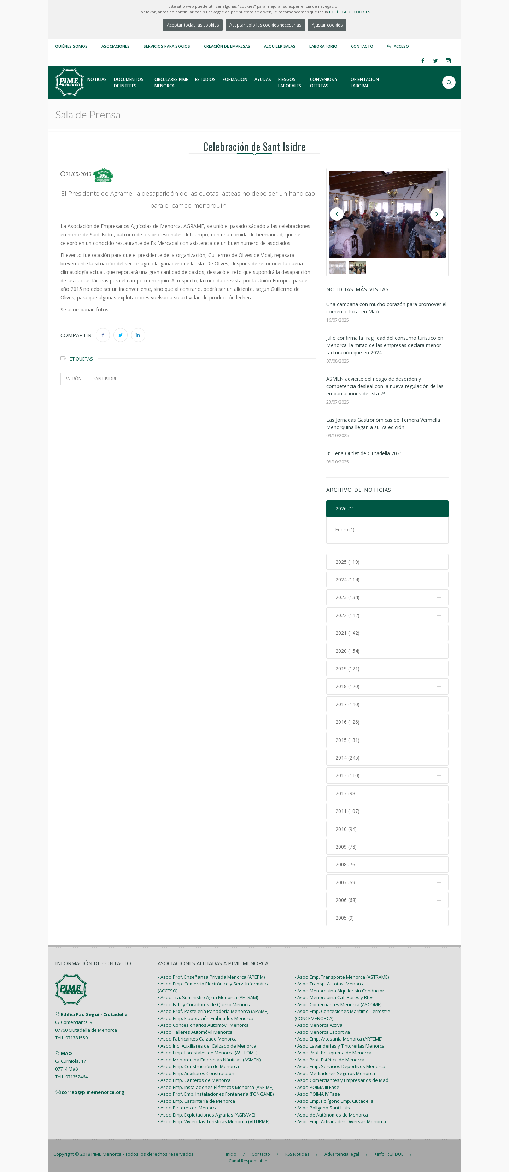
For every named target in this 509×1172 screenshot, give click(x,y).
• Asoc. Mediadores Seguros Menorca (334, 1069)
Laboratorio (323, 46)
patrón (73, 379)
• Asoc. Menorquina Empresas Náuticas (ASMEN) (209, 1056)
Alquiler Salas (280, 46)
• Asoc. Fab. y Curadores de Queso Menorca (205, 1000)
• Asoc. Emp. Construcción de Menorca (198, 1063)
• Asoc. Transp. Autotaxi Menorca (329, 980)
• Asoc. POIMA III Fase (316, 1083)
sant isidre (105, 379)
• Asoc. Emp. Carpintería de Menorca (196, 1097)
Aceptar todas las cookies (193, 25)
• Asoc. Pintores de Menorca (188, 1104)
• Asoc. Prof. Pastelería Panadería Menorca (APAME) (213, 1007)
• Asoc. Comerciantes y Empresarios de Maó (341, 1076)
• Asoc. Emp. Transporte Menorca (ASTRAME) (341, 973)
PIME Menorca (106, 1150)
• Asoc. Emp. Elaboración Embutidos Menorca (205, 1014)
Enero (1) (344, 529)
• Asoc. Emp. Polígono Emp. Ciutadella (334, 1097)
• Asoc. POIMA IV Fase (317, 1090)
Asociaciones (115, 46)
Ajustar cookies (327, 25)
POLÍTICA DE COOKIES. (350, 11)
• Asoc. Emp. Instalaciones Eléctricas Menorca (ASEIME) (215, 1083)
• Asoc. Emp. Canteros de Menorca (194, 1076)
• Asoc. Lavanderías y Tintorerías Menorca (339, 1042)
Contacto (362, 46)
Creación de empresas (227, 46)
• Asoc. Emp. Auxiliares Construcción (196, 1069)
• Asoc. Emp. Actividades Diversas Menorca (340, 1118)
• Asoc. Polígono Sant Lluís (322, 1104)
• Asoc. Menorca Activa (318, 1021)
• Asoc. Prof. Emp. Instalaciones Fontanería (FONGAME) (216, 1090)
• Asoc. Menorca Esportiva (322, 1028)
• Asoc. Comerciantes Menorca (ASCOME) (337, 1000)
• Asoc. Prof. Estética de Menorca (329, 1056)
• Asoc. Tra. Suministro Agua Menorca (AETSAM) (208, 994)
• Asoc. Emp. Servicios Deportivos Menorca (339, 1063)
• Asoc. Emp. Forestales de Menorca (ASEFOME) (207, 1049)
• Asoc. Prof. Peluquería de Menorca (332, 1049)
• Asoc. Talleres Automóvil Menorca (195, 1028)
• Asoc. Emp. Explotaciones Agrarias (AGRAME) (206, 1111)
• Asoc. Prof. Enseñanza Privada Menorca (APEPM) (211, 973)
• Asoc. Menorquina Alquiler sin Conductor (339, 987)
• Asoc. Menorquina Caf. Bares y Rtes (334, 994)
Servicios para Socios (167, 46)
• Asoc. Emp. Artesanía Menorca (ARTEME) (338, 1035)
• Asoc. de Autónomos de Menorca (331, 1111)
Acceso (401, 46)
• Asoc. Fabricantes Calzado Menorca (197, 1035)
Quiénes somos (71, 46)
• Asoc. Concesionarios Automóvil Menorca (203, 1021)
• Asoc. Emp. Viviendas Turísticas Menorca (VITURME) (213, 1118)
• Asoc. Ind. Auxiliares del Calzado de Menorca (207, 1042)
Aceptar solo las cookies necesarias (265, 25)
